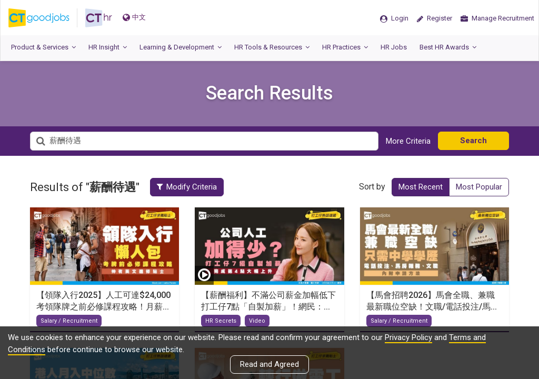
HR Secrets (220, 320)
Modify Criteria (187, 187)
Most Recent (420, 187)
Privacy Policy (408, 337)
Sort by (372, 187)
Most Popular (479, 187)
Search (473, 140)
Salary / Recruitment (69, 320)
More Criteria (408, 141)
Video (257, 320)
